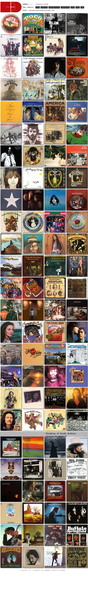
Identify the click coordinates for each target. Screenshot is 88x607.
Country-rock (65, 7)
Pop (82, 7)
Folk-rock (44, 7)
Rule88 (63, 598)
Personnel (70, 440)
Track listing (60, 440)
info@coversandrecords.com (41, 10)
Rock (77, 7)
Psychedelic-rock (54, 7)
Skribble (47, 598)
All (31, 4)
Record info (49, 440)
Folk (72, 7)
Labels (78, 440)
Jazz (37, 7)
